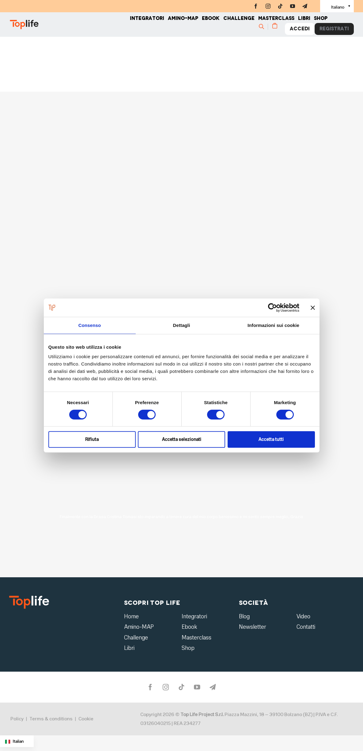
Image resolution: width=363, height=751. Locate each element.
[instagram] (268, 6)
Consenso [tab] (89, 325)
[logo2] (29, 598)
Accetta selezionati (181, 439)
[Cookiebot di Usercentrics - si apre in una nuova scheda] (272, 307)
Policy (17, 722)
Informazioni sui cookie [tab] (273, 325)
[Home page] (69, 27)
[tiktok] (280, 6)
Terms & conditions (51, 722)
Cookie (85, 722)
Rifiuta (92, 439)
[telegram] (305, 6)
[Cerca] (264, 29)
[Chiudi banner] (313, 307)
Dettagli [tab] (181, 325)
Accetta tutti (271, 439)
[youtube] (292, 6)
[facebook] (256, 6)
